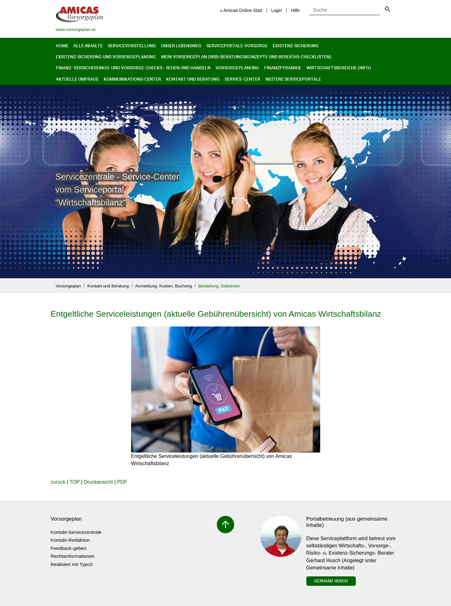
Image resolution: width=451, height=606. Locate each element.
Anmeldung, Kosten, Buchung (163, 286)
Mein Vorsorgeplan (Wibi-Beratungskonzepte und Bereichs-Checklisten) (246, 57)
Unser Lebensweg (181, 46)
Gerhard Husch (331, 581)
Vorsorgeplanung (237, 68)
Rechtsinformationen (73, 556)
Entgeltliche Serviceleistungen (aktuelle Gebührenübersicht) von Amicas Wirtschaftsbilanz (216, 314)
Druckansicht (98, 482)
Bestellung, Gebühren (219, 286)
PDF (122, 482)
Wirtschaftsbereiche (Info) (338, 68)
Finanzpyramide (282, 68)
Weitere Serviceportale (293, 79)
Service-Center (242, 79)
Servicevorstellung (132, 46)
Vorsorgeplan (68, 286)
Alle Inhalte (88, 46)
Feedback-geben (69, 548)
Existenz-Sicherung (296, 46)
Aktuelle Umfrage (77, 79)
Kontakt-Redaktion (70, 540)
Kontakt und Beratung (193, 79)
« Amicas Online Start (241, 10)
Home (62, 46)
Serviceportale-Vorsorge (237, 46)
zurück (58, 482)
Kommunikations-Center (132, 79)
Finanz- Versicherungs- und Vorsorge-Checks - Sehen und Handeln (133, 68)
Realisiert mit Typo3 (72, 564)
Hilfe (295, 10)
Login (276, 10)
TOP (74, 482)
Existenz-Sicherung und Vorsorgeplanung (106, 57)
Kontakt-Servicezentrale (76, 532)
